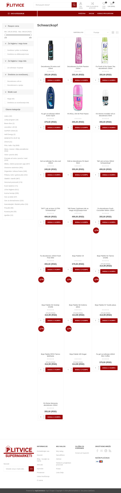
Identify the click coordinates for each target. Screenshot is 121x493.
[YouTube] (101, 451)
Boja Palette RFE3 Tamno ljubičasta (50, 355)
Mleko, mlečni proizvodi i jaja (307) (17, 164)
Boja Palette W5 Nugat (78, 354)
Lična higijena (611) (11, 189)
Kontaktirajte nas (43, 451)
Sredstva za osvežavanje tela (20, 74)
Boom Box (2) (9, 123)
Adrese (58, 459)
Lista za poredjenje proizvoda (92, 7)
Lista (117, 32)
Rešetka (113, 32)
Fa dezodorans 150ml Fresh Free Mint (50, 257)
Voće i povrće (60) (11, 155)
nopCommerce (40, 491)
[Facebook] (97, 451)
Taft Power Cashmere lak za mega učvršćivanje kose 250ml (78, 210)
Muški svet (12, 92)
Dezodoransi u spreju (15, 85)
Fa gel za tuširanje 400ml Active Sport (50, 115)
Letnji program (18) (11, 120)
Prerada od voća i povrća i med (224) (15, 159)
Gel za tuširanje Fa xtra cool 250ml (50, 162)
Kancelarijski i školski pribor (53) (16, 204)
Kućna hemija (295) (11, 193)
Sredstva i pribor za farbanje (17, 50)
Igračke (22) (8, 215)
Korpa (58, 469)
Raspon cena (13, 26)
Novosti (39, 455)
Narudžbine (60, 455)
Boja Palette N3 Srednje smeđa (50, 306)
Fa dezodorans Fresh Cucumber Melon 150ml (105, 209)
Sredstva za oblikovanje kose (18, 54)
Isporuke (40, 469)
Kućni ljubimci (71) (11, 186)
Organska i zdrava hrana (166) (15, 171)
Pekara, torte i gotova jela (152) (15, 175)
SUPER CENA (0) (11, 131)
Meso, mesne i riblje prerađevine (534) (16, 150)
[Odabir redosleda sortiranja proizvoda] (97, 32)
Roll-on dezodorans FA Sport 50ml (78, 162)
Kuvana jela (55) (10, 211)
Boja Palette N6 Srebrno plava (78, 306)
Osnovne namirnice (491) (13, 167)
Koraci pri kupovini (82, 453)
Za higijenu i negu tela (17, 61)
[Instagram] (106, 451)
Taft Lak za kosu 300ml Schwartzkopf (105, 162)
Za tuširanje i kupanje (15, 68)
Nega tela (10, 99)
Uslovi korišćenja (43, 476)
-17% (96, 230)
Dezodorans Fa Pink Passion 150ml (78, 67)
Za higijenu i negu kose (17, 43)
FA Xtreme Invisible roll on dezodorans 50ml (105, 115)
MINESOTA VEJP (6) (12, 138)
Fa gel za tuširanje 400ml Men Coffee (105, 355)
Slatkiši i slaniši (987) (12, 178)
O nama (40, 480)
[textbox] (52, 4)
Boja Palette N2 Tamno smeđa (105, 257)
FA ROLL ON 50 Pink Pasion (78, 114)
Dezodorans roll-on (14, 81)
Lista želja (59, 472)
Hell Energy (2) (9, 134)
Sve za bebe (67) (10, 197)
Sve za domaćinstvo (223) (13, 200)
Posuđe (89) (8, 208)
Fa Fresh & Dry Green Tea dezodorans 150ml (105, 67)
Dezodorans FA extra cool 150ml (50, 67)
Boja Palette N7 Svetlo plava (105, 305)
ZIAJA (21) (8, 142)
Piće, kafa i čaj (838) (11, 145)
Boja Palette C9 (78, 256)
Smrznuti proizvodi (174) (13, 182)
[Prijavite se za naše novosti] (16, 468)
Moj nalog (80, 7)
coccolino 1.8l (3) (10, 127)
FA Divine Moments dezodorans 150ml (50, 404)
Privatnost (40, 472)
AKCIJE (40, 465)
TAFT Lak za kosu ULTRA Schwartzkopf (50, 209)
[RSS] (110, 451)
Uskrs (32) (8, 116)
